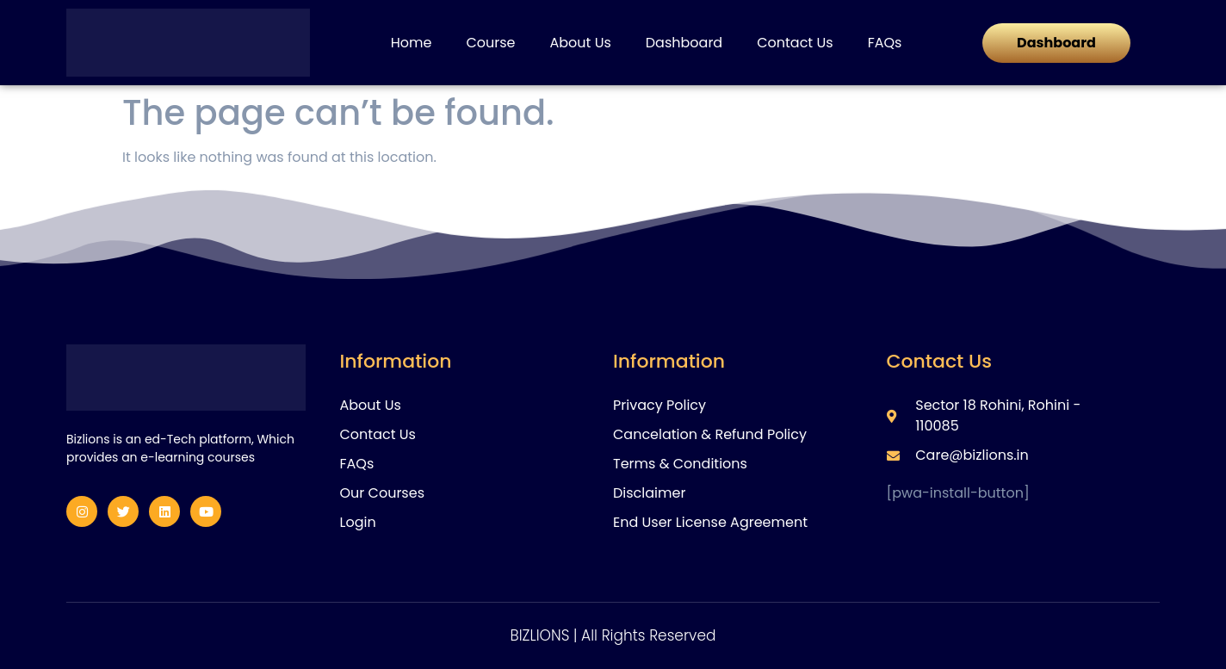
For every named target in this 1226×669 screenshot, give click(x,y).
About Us (579, 43)
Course (490, 43)
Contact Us (795, 43)
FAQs (885, 43)
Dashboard (684, 43)
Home (411, 43)
